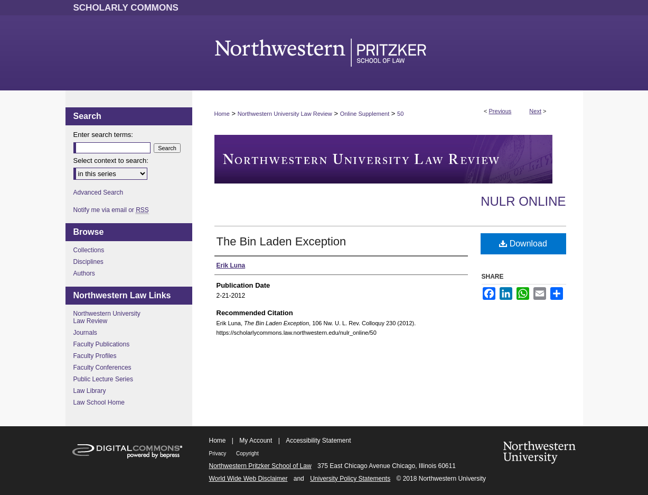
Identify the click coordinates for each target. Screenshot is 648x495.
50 (400, 114)
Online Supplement (365, 114)
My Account (255, 440)
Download (523, 243)
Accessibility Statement (318, 440)
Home (222, 114)
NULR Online (523, 201)
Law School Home (99, 402)
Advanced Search (98, 192)
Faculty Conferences (102, 367)
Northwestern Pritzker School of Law (260, 466)
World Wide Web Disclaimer (248, 478)
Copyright (247, 453)
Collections (89, 250)
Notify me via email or (111, 210)
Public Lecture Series (103, 379)
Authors (84, 273)
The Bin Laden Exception (281, 241)
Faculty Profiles (95, 356)
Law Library (89, 391)
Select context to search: (110, 160)
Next (535, 111)
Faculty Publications (101, 344)
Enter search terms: (103, 135)
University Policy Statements (350, 478)
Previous (500, 111)
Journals (85, 332)
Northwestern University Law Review (285, 114)
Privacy (218, 453)
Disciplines (88, 261)
